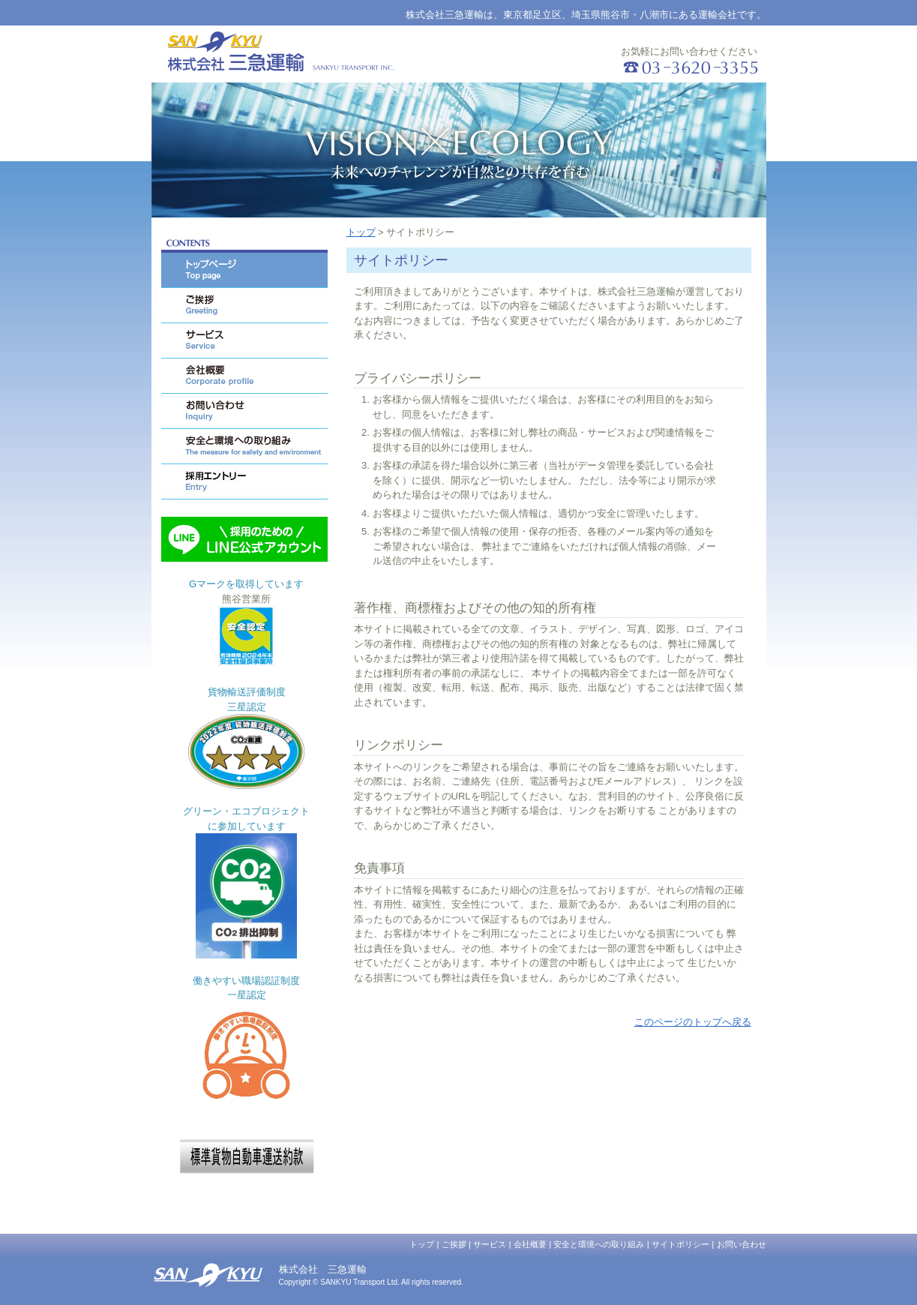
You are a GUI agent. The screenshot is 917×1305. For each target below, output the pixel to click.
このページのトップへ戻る (692, 1022)
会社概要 (530, 1244)
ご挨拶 (454, 1244)
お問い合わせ (741, 1244)
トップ (361, 232)
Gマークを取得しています (246, 584)
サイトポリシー (680, 1244)
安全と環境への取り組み (598, 1244)
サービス (489, 1244)
